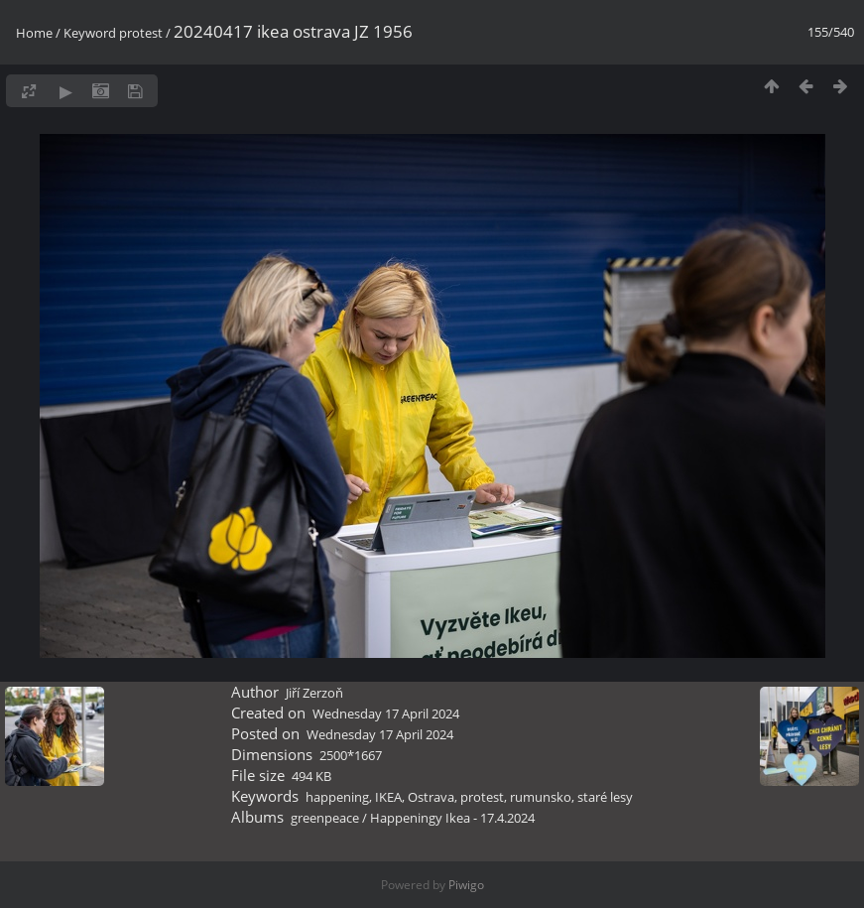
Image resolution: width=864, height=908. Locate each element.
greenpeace (325, 818)
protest (141, 33)
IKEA (388, 797)
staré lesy (605, 797)
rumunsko (540, 797)
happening (337, 797)
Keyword (89, 33)
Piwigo (466, 884)
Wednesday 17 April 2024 (385, 713)
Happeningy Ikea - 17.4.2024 (452, 818)
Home (34, 33)
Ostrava (431, 797)
